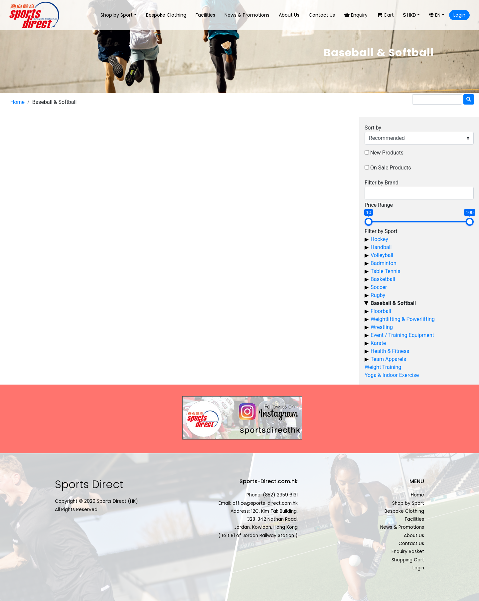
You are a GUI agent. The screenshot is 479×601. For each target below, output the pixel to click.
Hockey (379, 239)
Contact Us (322, 15)
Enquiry (356, 15)
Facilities (205, 15)
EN (434, 15)
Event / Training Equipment (402, 335)
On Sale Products (390, 167)
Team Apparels (388, 359)
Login (459, 15)
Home (17, 102)
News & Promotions (247, 15)
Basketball (383, 279)
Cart (385, 15)
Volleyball (382, 255)
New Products (386, 153)
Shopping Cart (408, 560)
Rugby (378, 295)
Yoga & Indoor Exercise (392, 375)
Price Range (379, 205)
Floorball (381, 311)
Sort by (373, 128)
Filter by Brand (382, 182)
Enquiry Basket (408, 551)
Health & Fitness (390, 351)
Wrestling (382, 327)
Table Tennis (385, 271)
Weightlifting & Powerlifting (403, 319)
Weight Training (383, 367)
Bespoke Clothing (166, 15)
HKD (409, 15)
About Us (289, 15)
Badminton (384, 263)
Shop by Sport (116, 15)
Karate (378, 343)
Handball (381, 247)
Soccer (379, 287)
